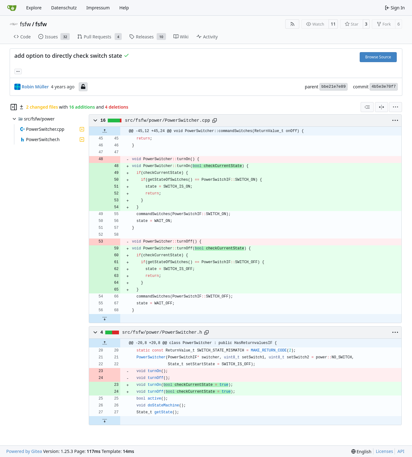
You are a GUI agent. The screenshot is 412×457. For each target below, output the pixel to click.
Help (124, 8)
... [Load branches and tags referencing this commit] (18, 71)
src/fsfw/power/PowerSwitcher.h (162, 332)
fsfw (25, 24)
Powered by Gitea (24, 451)
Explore (33, 8)
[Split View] (381, 107)
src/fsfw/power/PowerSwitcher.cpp (167, 120)
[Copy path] (214, 120)
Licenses (384, 451)
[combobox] (367, 107)
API (400, 451)
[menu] (395, 107)
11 (333, 24)
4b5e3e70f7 (384, 86)
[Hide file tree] (14, 107)
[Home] (12, 7)
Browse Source (378, 57)
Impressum (98, 8)
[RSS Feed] (292, 24)
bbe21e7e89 (333, 86)
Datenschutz (64, 8)
